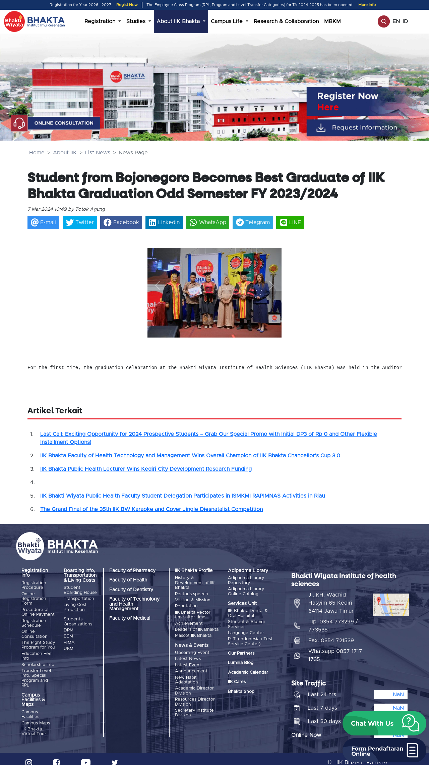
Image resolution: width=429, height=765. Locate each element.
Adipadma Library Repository (246, 580)
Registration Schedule (33, 621)
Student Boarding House (80, 590)
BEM (68, 633)
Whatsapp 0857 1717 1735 (335, 648)
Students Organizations (78, 620)
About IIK (65, 152)
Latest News (188, 653)
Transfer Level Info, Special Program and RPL (36, 672)
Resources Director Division (195, 693)
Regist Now (127, 5)
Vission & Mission (192, 599)
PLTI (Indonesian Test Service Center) (250, 638)
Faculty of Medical (129, 618)
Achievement (189, 620)
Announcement (191, 664)
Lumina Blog (240, 660)
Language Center (246, 631)
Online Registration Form (33, 598)
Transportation (79, 598)
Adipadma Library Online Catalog (246, 590)
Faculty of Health (128, 580)
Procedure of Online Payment (38, 610)
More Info (367, 5)
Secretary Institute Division (194, 703)
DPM (68, 628)
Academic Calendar (248, 670)
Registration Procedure (33, 585)
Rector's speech (191, 593)
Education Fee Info (36, 652)
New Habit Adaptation (186, 672)
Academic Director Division (194, 682)
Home (37, 152)
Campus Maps (35, 717)
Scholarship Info (37, 660)
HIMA (69, 639)
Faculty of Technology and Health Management (134, 604)
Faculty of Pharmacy (132, 570)
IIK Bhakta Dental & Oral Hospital (248, 612)
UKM (68, 645)
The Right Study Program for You (38, 641)
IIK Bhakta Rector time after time (192, 612)
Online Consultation (34, 631)
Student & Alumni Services (246, 622)
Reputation (186, 604)
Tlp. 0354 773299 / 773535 (333, 619)
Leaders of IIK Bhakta (197, 625)
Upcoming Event (192, 648)
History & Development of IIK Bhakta (194, 583)
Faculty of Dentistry (131, 590)
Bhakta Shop (241, 689)
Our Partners (241, 651)
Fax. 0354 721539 (331, 633)
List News (97, 152)
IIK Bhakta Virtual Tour (33, 724)
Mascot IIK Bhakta (193, 631)
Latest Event (188, 659)
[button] (157, 285)
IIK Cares (237, 679)
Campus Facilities (30, 709)
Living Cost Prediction (75, 605)
